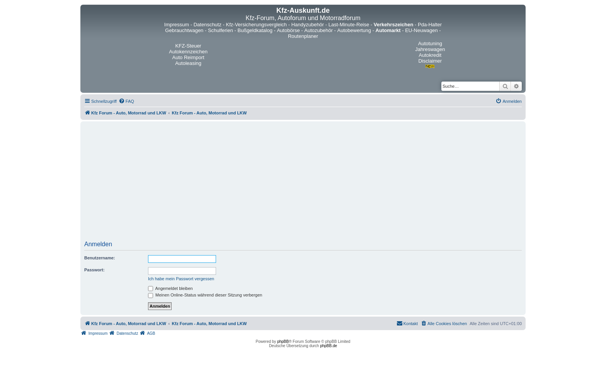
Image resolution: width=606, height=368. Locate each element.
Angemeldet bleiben (170, 288)
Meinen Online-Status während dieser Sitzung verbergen (205, 295)
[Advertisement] (303, 183)
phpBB (283, 341)
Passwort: (94, 269)
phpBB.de (328, 346)
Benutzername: (99, 258)
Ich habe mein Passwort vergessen (181, 278)
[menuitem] (126, 101)
